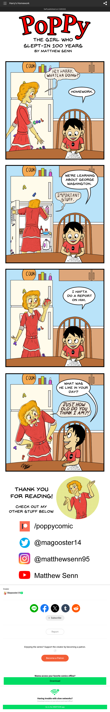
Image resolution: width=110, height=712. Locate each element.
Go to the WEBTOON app (54, 707)
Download (55, 681)
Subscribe (56, 617)
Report (55, 631)
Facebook (44, 608)
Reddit (76, 608)
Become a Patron (55, 658)
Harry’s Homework (19, 3)
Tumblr (65, 608)
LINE (34, 608)
